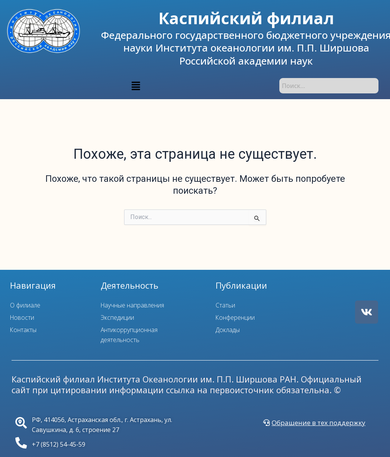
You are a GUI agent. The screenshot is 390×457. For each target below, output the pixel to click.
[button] (135, 85)
